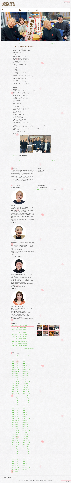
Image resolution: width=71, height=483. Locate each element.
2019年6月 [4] (15, 436)
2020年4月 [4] (15, 426)
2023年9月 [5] (26, 383)
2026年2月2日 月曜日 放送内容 (19, 329)
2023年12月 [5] (15, 381)
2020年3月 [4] (26, 426)
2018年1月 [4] (26, 453)
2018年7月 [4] (26, 446)
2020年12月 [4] (15, 418)
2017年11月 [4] (26, 455)
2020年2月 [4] (15, 428)
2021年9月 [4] (26, 408)
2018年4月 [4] (15, 451)
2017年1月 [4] (26, 465)
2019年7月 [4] (26, 434)
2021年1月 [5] (26, 416)
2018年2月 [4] (15, 453)
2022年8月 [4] (15, 397)
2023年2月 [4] (15, 391)
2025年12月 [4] (15, 357)
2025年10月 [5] (15, 359)
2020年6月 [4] (15, 424)
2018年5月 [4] (26, 448)
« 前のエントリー (16, 43)
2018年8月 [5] (15, 446)
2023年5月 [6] (26, 387)
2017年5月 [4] (26, 461)
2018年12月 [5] (15, 442)
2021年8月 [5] (15, 410)
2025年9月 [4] (26, 359)
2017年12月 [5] (15, 455)
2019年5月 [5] (26, 436)
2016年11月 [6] (26, 467)
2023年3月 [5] (26, 389)
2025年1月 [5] (26, 367)
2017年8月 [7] (15, 459)
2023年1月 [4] (26, 391)
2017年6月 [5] (15, 461)
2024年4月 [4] (15, 377)
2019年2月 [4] (15, 440)
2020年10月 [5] (15, 420)
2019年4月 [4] (15, 438)
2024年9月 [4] (26, 371)
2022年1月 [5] (26, 404)
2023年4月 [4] (15, 389)
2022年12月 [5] (15, 393)
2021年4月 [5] (15, 414)
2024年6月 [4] (15, 375)
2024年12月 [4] (15, 369)
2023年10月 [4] (15, 383)
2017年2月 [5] (15, 465)
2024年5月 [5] (26, 375)
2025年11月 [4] (26, 357)
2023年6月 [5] (15, 387)
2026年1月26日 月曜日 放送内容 (19, 332)
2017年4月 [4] (15, 463)
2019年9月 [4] (26, 432)
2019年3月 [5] (26, 438)
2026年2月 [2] (15, 355)
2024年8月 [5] (15, 373)
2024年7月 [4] (26, 373)
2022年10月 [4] (15, 395)
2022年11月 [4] (26, 393)
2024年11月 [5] (26, 369)
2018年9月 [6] (26, 444)
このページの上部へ (66, 481)
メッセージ (44, 10)
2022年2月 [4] (15, 404)
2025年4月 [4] (15, 365)
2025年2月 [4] (15, 367)
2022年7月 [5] (26, 397)
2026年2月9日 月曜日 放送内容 (19, 327)
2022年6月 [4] (15, 400)
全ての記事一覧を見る (29, 348)
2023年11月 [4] (26, 381)
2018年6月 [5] (15, 448)
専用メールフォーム (41, 189)
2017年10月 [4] (15, 457)
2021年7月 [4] (26, 410)
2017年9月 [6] (26, 457)
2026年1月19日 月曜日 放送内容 (19, 334)
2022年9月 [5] (26, 395)
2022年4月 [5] (15, 402)
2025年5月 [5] (26, 363)
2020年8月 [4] (15, 422)
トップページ (9, 10)
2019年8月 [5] (15, 434)
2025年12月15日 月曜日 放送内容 (19, 345)
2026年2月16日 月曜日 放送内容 (19, 325)
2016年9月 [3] (26, 469)
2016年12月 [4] (15, 467)
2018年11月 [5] (26, 442)
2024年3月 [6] (26, 377)
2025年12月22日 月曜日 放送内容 (19, 343)
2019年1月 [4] (26, 440)
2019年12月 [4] (15, 430)
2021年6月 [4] (15, 412)
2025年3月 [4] (26, 365)
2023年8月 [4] (15, 385)
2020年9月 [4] (26, 420)
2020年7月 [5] (26, 422)
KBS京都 (61, 10)
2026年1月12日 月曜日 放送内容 (19, 336)
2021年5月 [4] (26, 412)
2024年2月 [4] (15, 379)
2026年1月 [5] (26, 355)
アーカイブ (27, 10)
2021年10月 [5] (15, 408)
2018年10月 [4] (15, 444)
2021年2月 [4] (15, 416)
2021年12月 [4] (15, 406)
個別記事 (15, 155)
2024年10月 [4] (15, 371)
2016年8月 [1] (15, 471)
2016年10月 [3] (15, 469)
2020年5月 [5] (26, 424)
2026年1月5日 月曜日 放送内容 (19, 338)
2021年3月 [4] (26, 414)
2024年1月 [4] (26, 379)
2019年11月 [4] (26, 430)
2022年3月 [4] (26, 402)
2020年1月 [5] (26, 428)
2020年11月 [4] (26, 418)
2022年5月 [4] (26, 400)
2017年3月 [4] (26, 463)
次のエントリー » (54, 43)
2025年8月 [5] (15, 361)
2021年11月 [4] (26, 406)
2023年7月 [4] (26, 385)
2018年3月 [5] (26, 451)
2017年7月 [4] (26, 459)
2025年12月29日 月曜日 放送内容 (19, 341)
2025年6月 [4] (15, 363)
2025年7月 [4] (26, 361)
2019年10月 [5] (15, 432)
